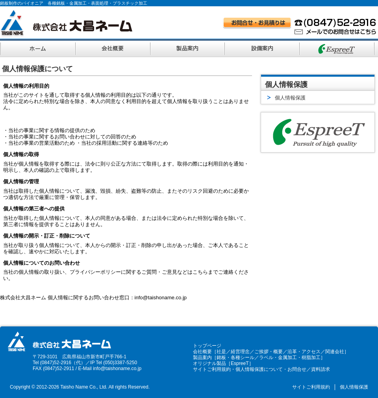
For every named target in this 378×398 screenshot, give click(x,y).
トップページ (207, 345)
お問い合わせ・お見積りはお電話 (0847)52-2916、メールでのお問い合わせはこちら (300, 26)
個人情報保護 (354, 387)
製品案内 (188, 48)
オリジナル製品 (209, 363)
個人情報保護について (259, 369)
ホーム (38, 48)
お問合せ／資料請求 (308, 369)
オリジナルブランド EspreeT (337, 48)
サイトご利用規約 (212, 369)
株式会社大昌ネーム (66, 23)
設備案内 (263, 48)
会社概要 (113, 48)
